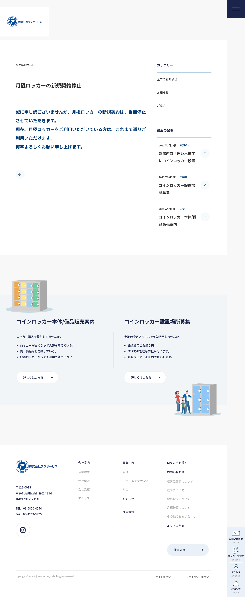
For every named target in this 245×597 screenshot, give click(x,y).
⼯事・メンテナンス (136, 481)
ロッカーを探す (177, 462)
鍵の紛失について (178, 499)
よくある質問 (175, 526)
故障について (175, 490)
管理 (125, 472)
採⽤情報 (128, 512)
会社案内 (84, 462)
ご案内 (161, 105)
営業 (125, 489)
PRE (18, 173)
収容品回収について (180, 481)
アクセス (84, 498)
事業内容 (128, 462)
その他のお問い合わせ (181, 516)
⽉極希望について (178, 507)
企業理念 (84, 472)
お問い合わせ (175, 472)
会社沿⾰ (84, 489)
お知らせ (163, 92)
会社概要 (84, 481)
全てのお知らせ (167, 79)
